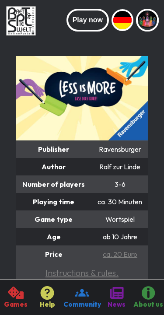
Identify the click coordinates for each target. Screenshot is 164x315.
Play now (88, 20)
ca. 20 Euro (120, 254)
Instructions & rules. (82, 272)
